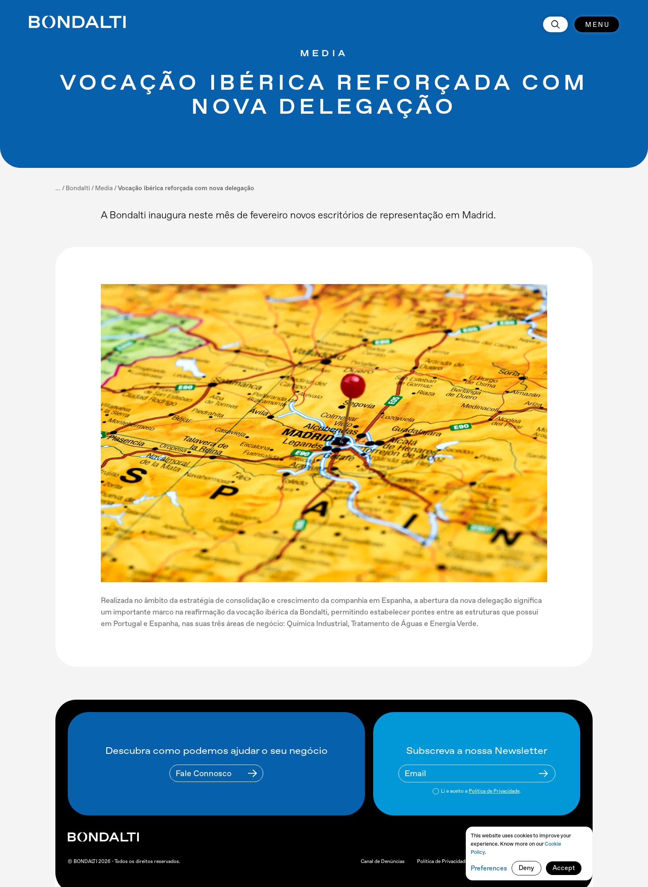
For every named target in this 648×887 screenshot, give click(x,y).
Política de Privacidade (494, 791)
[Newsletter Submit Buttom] (543, 773)
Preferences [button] (489, 868)
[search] (555, 24)
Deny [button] (526, 868)
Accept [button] (564, 868)
